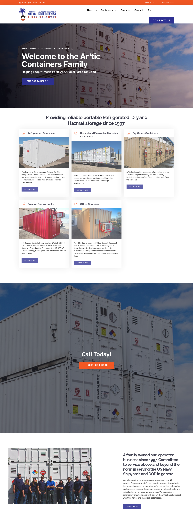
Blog (149, 10)
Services (125, 10)
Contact (138, 10)
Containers (108, 10)
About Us (92, 10)
